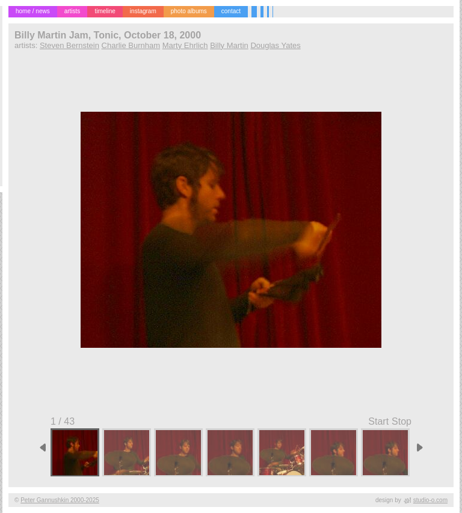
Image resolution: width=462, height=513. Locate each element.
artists (72, 11)
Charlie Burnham (131, 45)
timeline (104, 11)
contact (231, 11)
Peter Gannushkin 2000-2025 (59, 500)
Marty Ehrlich (185, 45)
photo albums (189, 11)
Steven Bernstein (69, 45)
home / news (33, 11)
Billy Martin (229, 45)
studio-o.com (430, 500)
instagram (143, 11)
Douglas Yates (275, 45)
